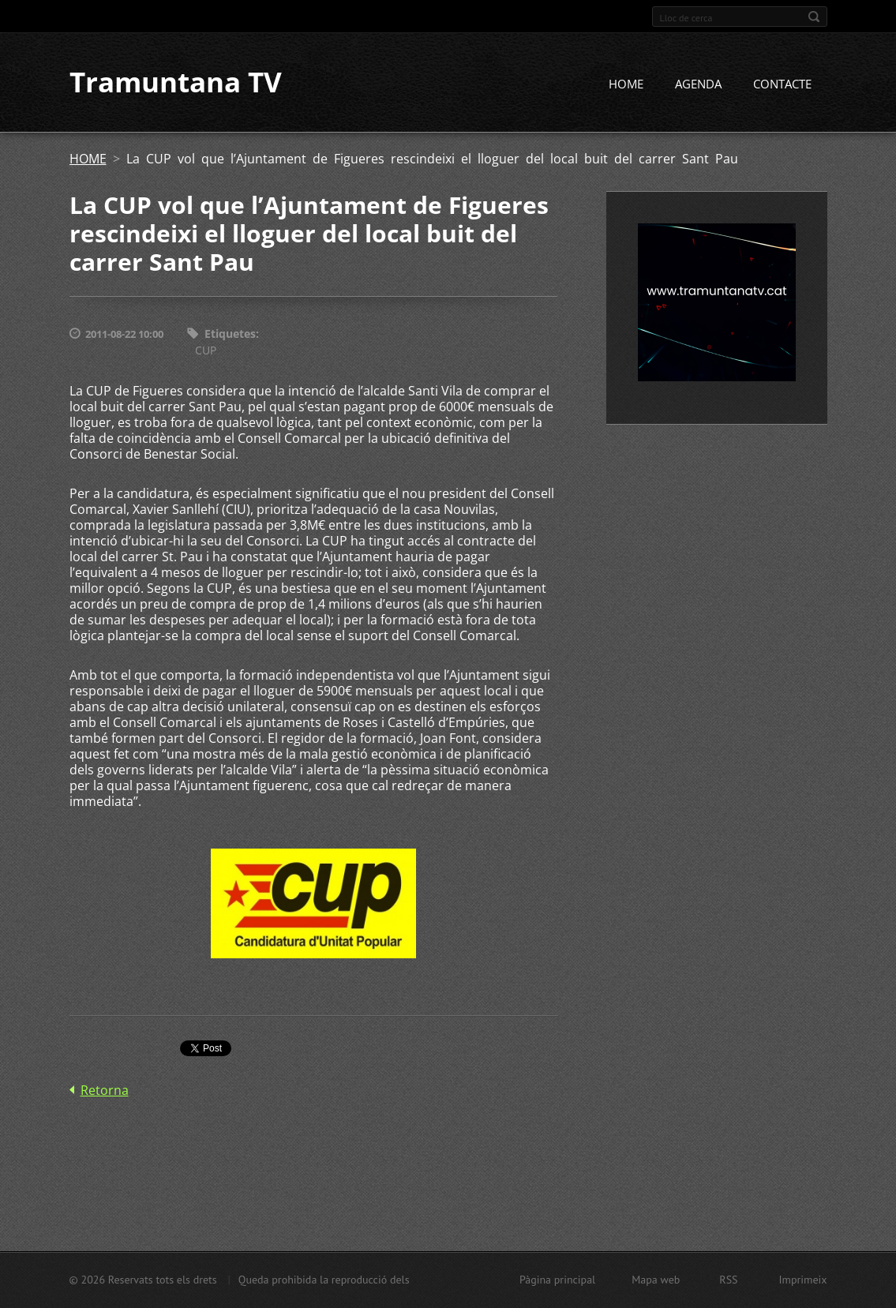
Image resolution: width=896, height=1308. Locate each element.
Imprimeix (803, 1279)
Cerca (814, 16)
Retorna (105, 1090)
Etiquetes (230, 334)
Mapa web (656, 1279)
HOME (626, 84)
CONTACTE (782, 84)
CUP (205, 350)
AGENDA (698, 84)
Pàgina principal (557, 1279)
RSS (728, 1279)
